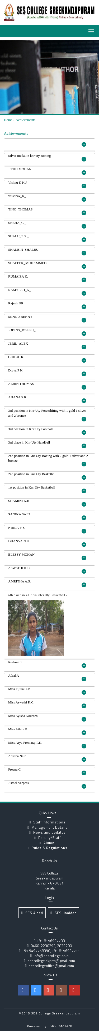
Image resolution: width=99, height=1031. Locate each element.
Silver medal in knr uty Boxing (47, 158)
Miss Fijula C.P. (47, 691)
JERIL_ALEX (47, 345)
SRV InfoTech (61, 1026)
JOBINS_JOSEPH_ (47, 332)
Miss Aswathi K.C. (47, 704)
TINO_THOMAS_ (47, 211)
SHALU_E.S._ (47, 238)
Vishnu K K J (47, 184)
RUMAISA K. (47, 278)
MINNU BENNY (47, 319)
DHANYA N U (47, 543)
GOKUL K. (47, 359)
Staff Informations (48, 822)
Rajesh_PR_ (47, 305)
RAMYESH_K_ (47, 292)
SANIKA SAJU (47, 516)
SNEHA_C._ (47, 225)
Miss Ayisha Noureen (47, 718)
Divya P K (47, 372)
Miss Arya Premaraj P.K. (47, 744)
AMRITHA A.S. (47, 583)
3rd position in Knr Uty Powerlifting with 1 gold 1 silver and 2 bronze (47, 415)
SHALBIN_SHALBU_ (47, 251)
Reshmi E (47, 664)
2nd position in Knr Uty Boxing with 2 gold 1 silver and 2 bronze (48, 460)
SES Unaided (63, 913)
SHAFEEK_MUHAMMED (47, 265)
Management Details (47, 827)
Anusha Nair (47, 758)
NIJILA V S (47, 530)
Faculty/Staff (47, 837)
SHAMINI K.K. (47, 503)
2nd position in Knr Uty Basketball (47, 476)
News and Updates (47, 832)
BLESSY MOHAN (47, 556)
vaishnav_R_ (47, 198)
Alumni (47, 843)
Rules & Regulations (47, 848)
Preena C (47, 771)
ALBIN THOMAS (47, 386)
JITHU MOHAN (47, 171)
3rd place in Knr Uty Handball (47, 444)
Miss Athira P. (47, 731)
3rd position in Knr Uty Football (47, 431)
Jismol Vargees (47, 785)
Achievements (25, 120)
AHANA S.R (47, 399)
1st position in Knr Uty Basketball (47, 489)
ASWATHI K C (47, 570)
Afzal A (47, 677)
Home (8, 120)
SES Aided (32, 913)
